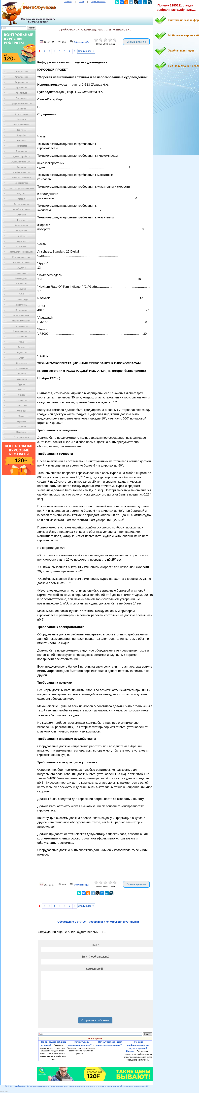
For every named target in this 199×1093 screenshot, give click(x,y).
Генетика (21, 130)
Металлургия (21, 278)
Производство (21, 326)
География (21, 135)
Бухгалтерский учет (21, 125)
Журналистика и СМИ (21, 162)
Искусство (21, 193)
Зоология (21, 167)
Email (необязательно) (95, 956)
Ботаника (21, 119)
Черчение (21, 421)
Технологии (21, 379)
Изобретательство (21, 172)
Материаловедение (21, 257)
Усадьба (21, 390)
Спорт (21, 358)
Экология (21, 427)
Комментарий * (95, 968)
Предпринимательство (21, 103)
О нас (81, 1)
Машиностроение (21, 262)
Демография (21, 151)
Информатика (21, 183)
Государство (21, 146)
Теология (21, 374)
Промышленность (21, 331)
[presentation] (66, 1009)
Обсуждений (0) (81, 42)
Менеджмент (21, 273)
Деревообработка (21, 156)
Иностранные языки (21, 178)
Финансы (21, 411)
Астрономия (21, 98)
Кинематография (21, 204)
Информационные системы (21, 188)
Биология (21, 109)
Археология (21, 87)
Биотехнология (21, 114)
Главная (68, 1)
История (21, 199)
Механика (21, 289)
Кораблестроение (21, 209)
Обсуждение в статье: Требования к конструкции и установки (98, 921)
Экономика (21, 432)
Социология (21, 352)
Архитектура (21, 93)
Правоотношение (21, 315)
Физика (21, 395)
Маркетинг (21, 241)
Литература (21, 231)
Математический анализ (21, 252)
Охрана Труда (21, 299)
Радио (21, 342)
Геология (21, 140)
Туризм (21, 384)
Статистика (21, 363)
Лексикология (21, 225)
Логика (21, 236)
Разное (21, 347)
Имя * (95, 944)
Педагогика (21, 305)
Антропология (21, 82)
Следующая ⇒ (86, 51)
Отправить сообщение (95, 1020)
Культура (21, 220)
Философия (21, 405)
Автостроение (21, 77)
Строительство (21, 368)
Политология (21, 310)
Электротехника (21, 437)
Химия (21, 416)
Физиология (21, 400)
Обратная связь (98, 1)
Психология (21, 337)
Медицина (21, 268)
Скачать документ (136, 41)
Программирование (21, 321)
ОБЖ (21, 294)
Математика (21, 246)
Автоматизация (21, 72)
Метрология (21, 284)
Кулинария (21, 215)
